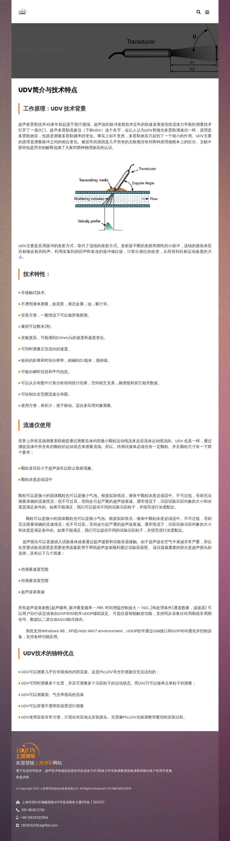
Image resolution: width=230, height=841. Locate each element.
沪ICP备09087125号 (119, 788)
